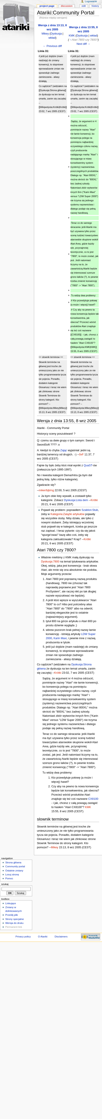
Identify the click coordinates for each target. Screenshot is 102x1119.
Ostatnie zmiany (14, 870)
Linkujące (10, 903)
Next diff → (83, 43)
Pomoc (9, 878)
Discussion (66, 6)
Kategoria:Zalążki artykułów (67, 514)
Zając (63, 450)
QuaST (88, 465)
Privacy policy (23, 936)
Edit (84, 6)
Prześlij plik (11, 915)
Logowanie (91, 1)
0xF (81, 454)
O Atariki (42, 936)
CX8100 (93, 798)
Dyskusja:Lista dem (76, 500)
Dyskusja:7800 (50, 561)
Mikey (45, 33)
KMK (72, 35)
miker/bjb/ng (46, 490)
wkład (51, 37)
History (95, 6)
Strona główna (13, 862)
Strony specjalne (14, 919)
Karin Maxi (60, 638)
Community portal (15, 866)
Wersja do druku (14, 923)
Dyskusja (56, 33)
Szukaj (5, 884)
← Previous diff (52, 46)
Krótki (94, 500)
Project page (46, 6)
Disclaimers (61, 936)
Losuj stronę (12, 874)
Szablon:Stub (89, 510)
